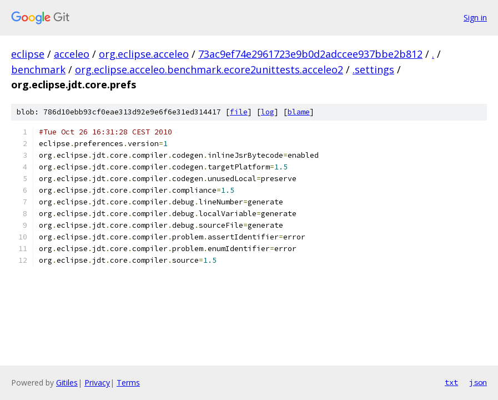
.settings (373, 69)
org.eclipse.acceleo (144, 54)
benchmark (38, 69)
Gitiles (67, 382)
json (478, 382)
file (239, 112)
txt (451, 382)
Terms (128, 382)
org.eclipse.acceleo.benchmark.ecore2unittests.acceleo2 (209, 69)
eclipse (27, 54)
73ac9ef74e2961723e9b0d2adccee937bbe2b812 (310, 54)
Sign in (475, 17)
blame (299, 112)
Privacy (97, 382)
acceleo (71, 54)
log (267, 112)
